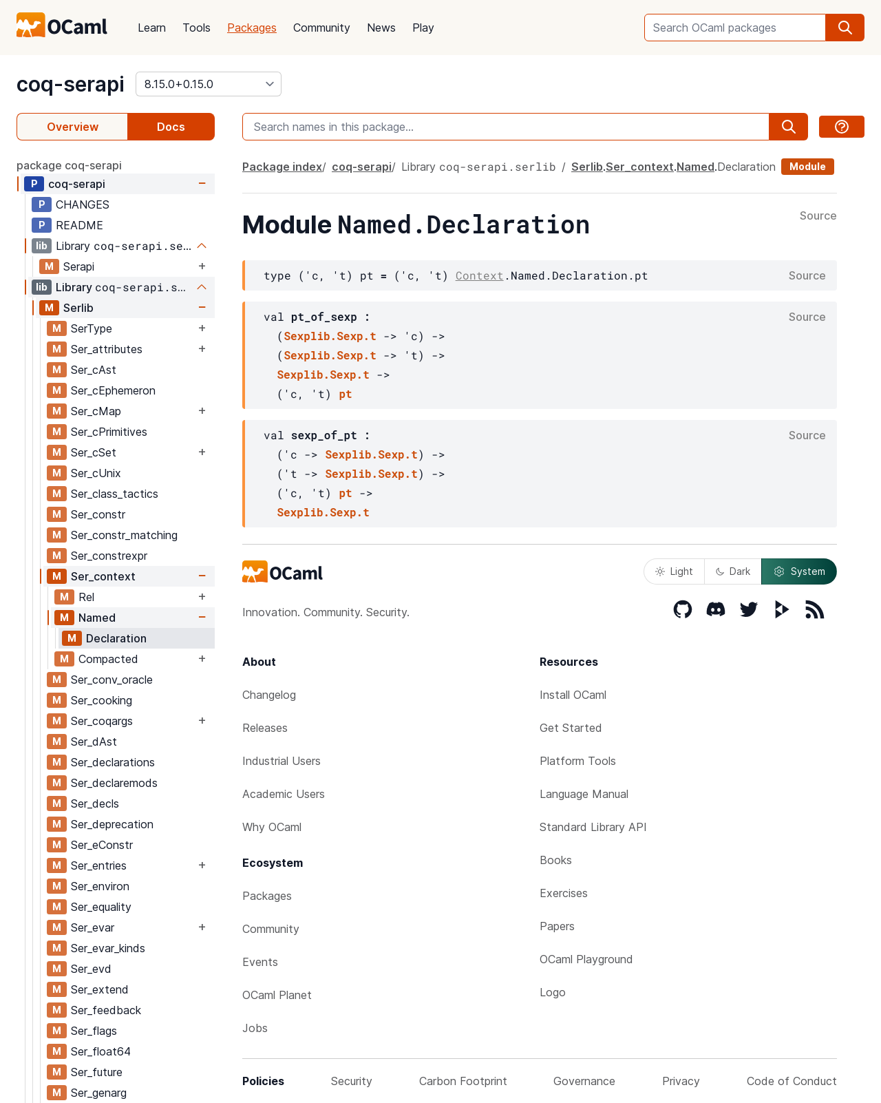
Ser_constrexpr (109, 556)
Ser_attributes (106, 349)
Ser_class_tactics (114, 494)
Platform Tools (578, 761)
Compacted (108, 659)
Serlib (78, 308)
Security (351, 1081)
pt (345, 393)
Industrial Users (281, 761)
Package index (282, 167)
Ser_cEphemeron (113, 390)
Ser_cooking (101, 700)
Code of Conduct (792, 1081)
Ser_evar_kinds (108, 948)
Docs (171, 127)
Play (423, 27)
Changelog (269, 695)
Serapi (78, 266)
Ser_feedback (106, 1010)
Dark (733, 571)
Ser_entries (99, 865)
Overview (72, 127)
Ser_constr (98, 514)
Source (818, 216)
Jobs (255, 1028)
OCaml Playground (586, 959)
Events (260, 962)
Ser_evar (92, 927)
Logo (553, 992)
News (381, 27)
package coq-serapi (69, 165)
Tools (196, 27)
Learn (152, 27)
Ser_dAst (94, 741)
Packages (252, 27)
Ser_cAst (93, 370)
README (79, 225)
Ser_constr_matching (124, 535)
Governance (584, 1081)
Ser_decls (95, 803)
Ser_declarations (113, 762)
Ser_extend (100, 989)
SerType (91, 328)
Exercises (564, 893)
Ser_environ (100, 886)
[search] (845, 27)
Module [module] (807, 166)
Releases (265, 728)
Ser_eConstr (102, 845)
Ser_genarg (99, 1093)
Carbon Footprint (463, 1081)
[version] (209, 84)
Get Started (571, 728)
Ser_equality (101, 907)
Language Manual (584, 794)
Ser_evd (91, 969)
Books (556, 860)
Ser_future (97, 1072)
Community (321, 27)
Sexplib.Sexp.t (330, 335)
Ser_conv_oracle (112, 679)
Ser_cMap (96, 411)
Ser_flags (94, 1031)
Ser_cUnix (96, 473)
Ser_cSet (93, 452)
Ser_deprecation (112, 824)
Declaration (116, 638)
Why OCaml (271, 827)
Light (674, 571)
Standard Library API (593, 827)
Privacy (681, 1081)
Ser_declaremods (114, 783)
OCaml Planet (277, 995)
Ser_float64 (101, 1051)
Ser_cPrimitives (109, 432)
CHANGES (82, 204)
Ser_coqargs (102, 721)
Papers (557, 926)
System (799, 571)
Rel (86, 597)
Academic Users (283, 794)
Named (97, 617)
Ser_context (103, 576)
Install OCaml (573, 695)
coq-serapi (71, 84)
